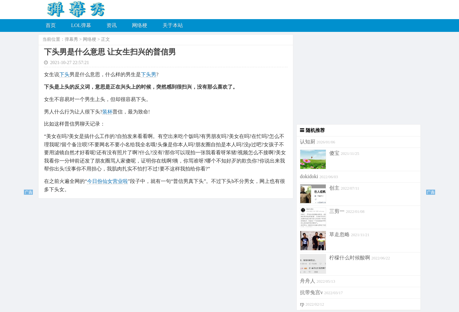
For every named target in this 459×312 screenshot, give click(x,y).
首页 (51, 25)
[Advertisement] (357, 79)
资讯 (111, 25)
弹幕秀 (71, 39)
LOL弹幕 (81, 25)
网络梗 (139, 25)
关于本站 (173, 25)
